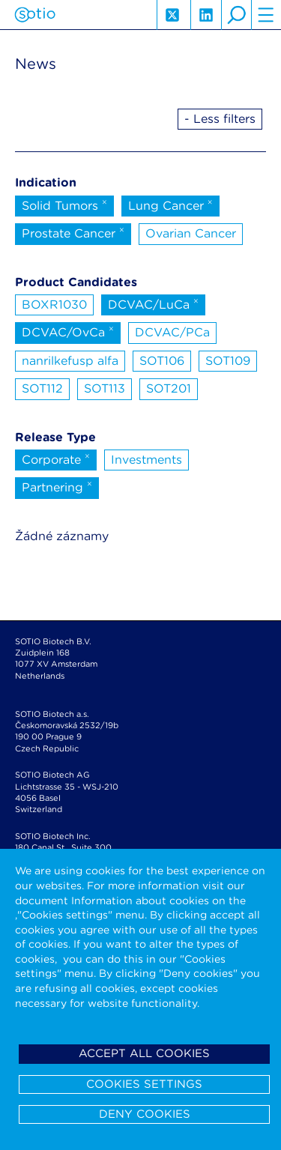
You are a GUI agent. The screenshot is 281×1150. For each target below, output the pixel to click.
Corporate (56, 458)
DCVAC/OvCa (68, 331)
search (236, 15)
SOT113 (104, 388)
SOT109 (227, 361)
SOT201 (168, 388)
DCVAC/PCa (172, 332)
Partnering (57, 486)
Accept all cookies (144, 1053)
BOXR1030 (54, 304)
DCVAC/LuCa (153, 303)
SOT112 (42, 388)
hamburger (266, 15)
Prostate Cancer (73, 232)
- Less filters (220, 119)
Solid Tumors (64, 204)
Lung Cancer (170, 204)
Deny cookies (144, 1114)
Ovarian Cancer (190, 233)
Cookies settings (144, 1084)
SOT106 (161, 361)
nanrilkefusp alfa (70, 361)
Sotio (35, 15)
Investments (146, 460)
